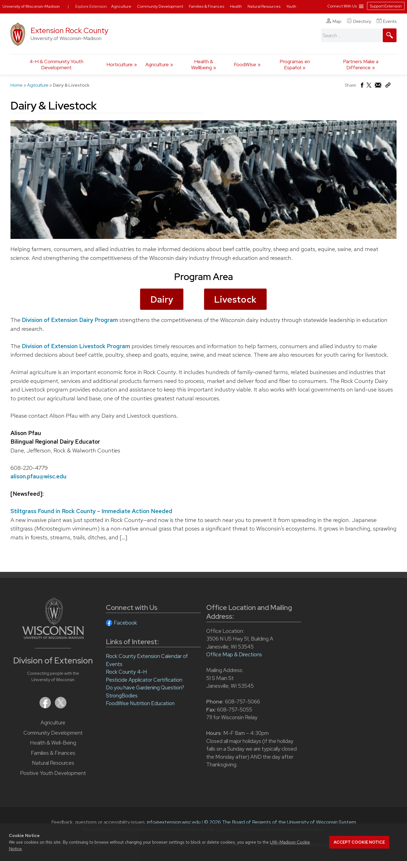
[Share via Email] (378, 86)
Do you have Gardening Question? (145, 687)
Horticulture (119, 64)
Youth (291, 6)
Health (236, 6)
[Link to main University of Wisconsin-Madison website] (53, 637)
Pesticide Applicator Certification (144, 679)
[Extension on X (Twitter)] (60, 706)
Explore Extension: (91, 6)
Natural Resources (53, 762)
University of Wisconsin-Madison (31, 6)
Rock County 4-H (126, 671)
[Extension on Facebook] (45, 706)
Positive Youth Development (53, 773)
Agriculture (157, 64)
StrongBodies (122, 695)
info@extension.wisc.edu (173, 822)
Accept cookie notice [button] (359, 842)
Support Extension (386, 6)
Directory (359, 21)
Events (387, 21)
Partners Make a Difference (360, 64)
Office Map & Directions (234, 654)
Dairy (161, 299)
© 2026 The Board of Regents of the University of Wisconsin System (280, 822)
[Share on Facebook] (362, 86)
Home (16, 85)
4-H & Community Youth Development (56, 64)
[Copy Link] (388, 86)
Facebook (125, 622)
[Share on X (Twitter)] (369, 87)
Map (333, 21)
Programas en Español (295, 64)
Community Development (53, 732)
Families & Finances (53, 753)
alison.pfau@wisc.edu (38, 476)
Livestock (235, 299)
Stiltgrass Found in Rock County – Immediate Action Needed (91, 511)
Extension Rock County (69, 30)
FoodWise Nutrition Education (140, 703)
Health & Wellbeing (202, 64)
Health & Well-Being (53, 742)
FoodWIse (245, 64)
